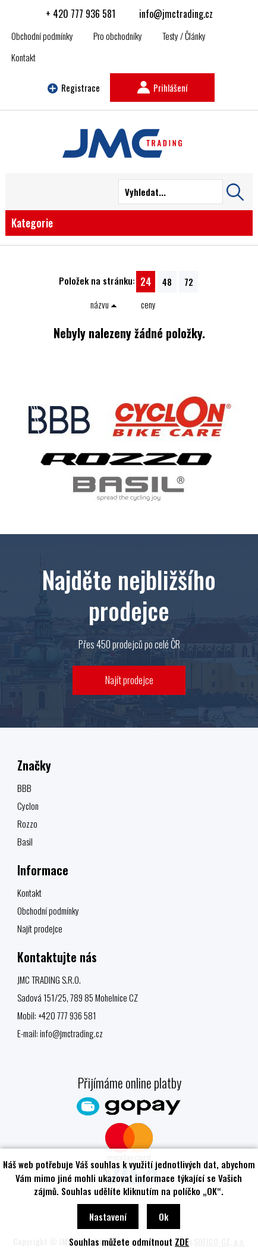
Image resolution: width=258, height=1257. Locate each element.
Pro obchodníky (117, 35)
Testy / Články (184, 35)
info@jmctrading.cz (176, 14)
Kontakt (23, 57)
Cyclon (28, 805)
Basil (25, 841)
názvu (103, 304)
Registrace (74, 87)
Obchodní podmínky (42, 35)
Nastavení (108, 1216)
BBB (24, 787)
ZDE (182, 1241)
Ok (163, 1216)
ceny (148, 304)
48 (167, 281)
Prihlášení (162, 87)
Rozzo (27, 823)
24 (145, 281)
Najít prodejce (129, 679)
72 (188, 281)
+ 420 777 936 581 (80, 14)
